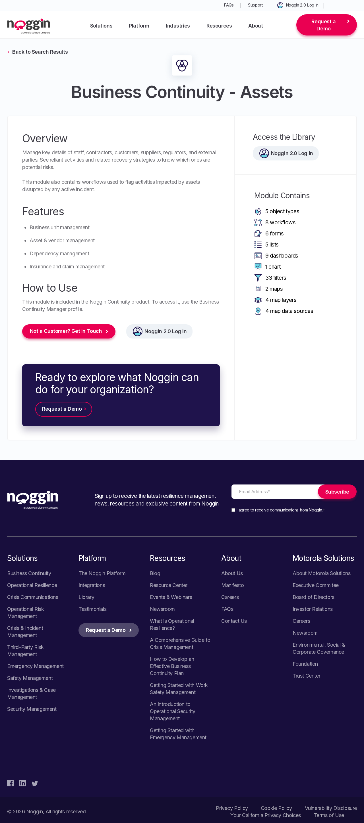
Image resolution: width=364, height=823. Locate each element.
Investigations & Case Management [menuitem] (31, 693)
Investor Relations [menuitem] (313, 609)
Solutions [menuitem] (101, 26)
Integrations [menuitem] (91, 585)
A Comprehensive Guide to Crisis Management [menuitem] (180, 643)
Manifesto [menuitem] (232, 585)
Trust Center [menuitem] (306, 676)
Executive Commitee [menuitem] (316, 585)
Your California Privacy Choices (265, 815)
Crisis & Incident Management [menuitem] (25, 631)
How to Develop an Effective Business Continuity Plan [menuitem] (172, 666)
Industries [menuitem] (178, 26)
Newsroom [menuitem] (162, 609)
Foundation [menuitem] (305, 664)
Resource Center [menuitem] (168, 585)
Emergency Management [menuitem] (35, 666)
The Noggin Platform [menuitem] (101, 573)
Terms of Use (329, 815)
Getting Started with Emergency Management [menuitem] (178, 733)
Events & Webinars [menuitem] (171, 597)
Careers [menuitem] (230, 597)
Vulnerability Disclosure (331, 808)
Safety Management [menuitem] (30, 678)
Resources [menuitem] (219, 26)
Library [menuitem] (86, 597)
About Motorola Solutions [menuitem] (321, 573)
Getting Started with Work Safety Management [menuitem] (179, 688)
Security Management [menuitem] (31, 709)
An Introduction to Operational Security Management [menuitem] (172, 711)
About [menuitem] (255, 26)
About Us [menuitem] (232, 573)
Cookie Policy (276, 808)
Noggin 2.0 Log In (166, 331)
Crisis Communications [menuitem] (32, 597)
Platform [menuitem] (139, 26)
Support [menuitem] (255, 5)
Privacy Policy (232, 808)
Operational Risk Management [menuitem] (25, 612)
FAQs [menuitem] (229, 5)
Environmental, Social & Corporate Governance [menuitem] (319, 648)
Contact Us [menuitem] (234, 621)
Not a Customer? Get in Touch (66, 331)
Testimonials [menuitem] (92, 609)
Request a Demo (323, 25)
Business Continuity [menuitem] (29, 573)
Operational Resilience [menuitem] (32, 585)
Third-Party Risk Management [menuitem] (25, 650)
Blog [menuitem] (155, 573)
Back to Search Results (40, 52)
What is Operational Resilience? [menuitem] (172, 624)
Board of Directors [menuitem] (313, 597)
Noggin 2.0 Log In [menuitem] (302, 5)
